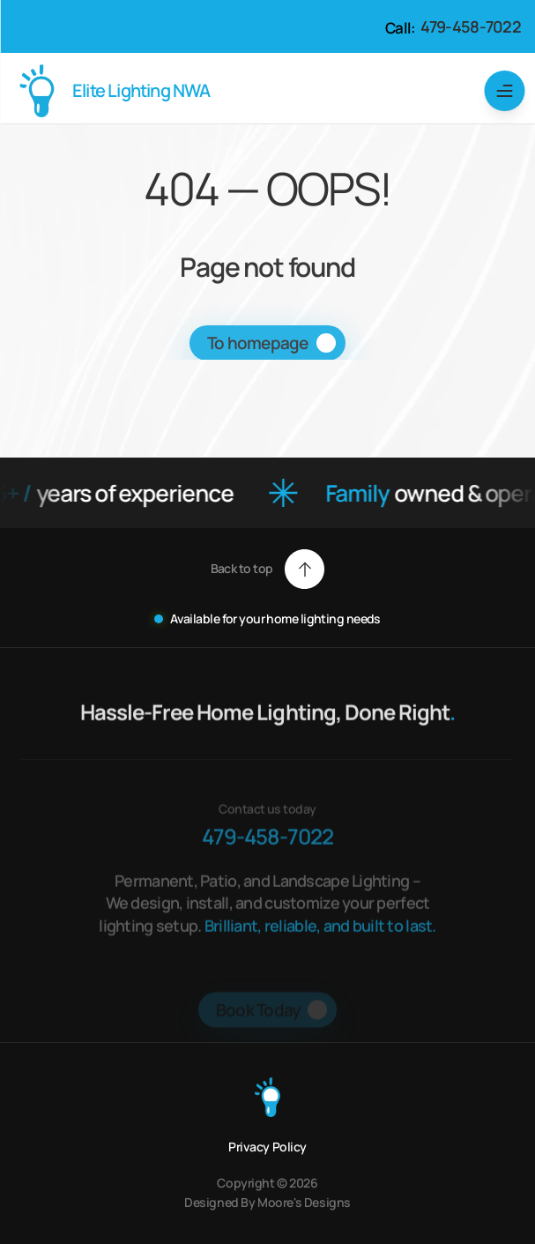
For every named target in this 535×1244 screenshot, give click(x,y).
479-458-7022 (470, 26)
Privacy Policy (267, 1146)
